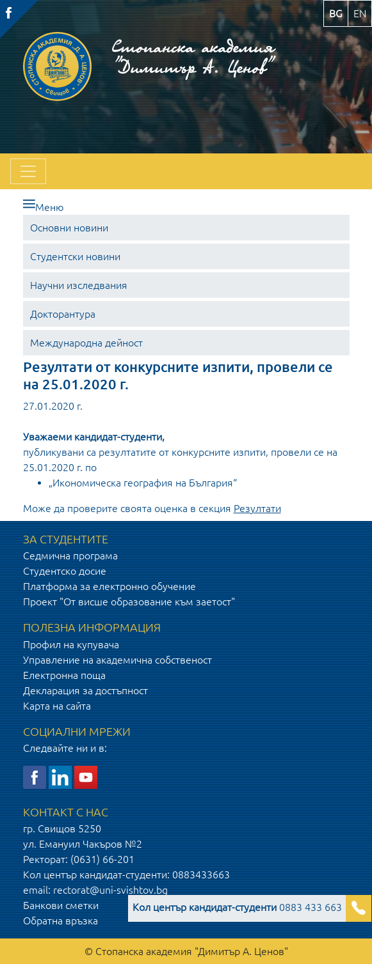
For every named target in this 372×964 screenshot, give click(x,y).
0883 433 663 (237, 907)
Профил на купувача (71, 644)
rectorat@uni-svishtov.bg (110, 890)
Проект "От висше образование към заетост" (129, 601)
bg (336, 13)
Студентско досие (64, 571)
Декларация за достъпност (85, 690)
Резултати (257, 508)
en (359, 13)
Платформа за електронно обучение (109, 586)
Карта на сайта (57, 705)
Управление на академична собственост (117, 659)
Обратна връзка (60, 920)
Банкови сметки (61, 905)
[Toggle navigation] (28, 171)
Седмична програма (70, 555)
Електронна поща (64, 675)
